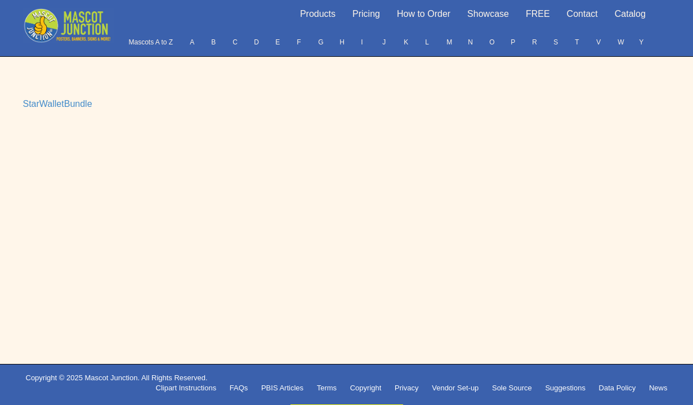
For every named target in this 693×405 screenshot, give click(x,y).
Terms (327, 388)
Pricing (366, 14)
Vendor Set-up (455, 388)
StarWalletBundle (57, 104)
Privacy (407, 388)
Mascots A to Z (150, 42)
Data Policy (617, 388)
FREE (538, 14)
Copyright (366, 388)
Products (318, 14)
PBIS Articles (282, 388)
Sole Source (512, 388)
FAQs (239, 388)
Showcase (488, 14)
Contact (582, 14)
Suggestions (565, 388)
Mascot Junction (110, 378)
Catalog (630, 14)
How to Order (423, 14)
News (658, 388)
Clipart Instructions (186, 388)
